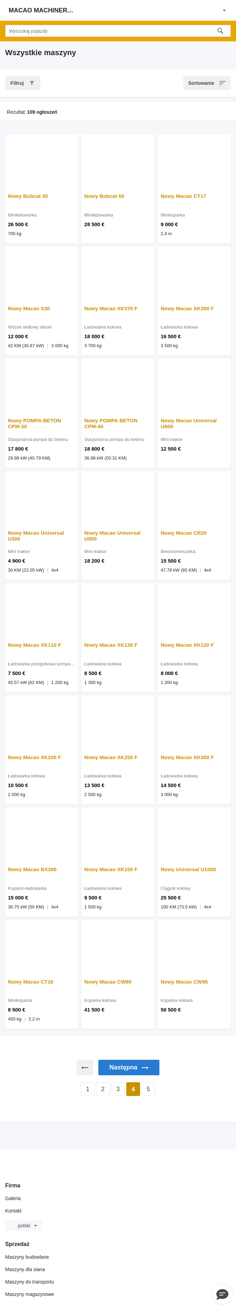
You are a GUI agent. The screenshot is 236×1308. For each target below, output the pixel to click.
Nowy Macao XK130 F (110, 645)
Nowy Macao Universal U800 (112, 536)
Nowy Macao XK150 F (110, 869)
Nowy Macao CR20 (184, 533)
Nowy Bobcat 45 (28, 196)
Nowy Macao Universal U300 (36, 536)
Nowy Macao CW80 (107, 982)
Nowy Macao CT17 (183, 196)
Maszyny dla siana (25, 1269)
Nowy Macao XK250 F (110, 757)
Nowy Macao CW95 (184, 982)
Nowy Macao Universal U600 (189, 423)
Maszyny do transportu (29, 1282)
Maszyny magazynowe (29, 1294)
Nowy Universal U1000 (188, 869)
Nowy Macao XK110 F (34, 645)
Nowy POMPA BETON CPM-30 (34, 423)
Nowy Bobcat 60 (104, 196)
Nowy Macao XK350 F (187, 308)
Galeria (13, 1198)
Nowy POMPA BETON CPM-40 (110, 423)
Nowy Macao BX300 (32, 869)
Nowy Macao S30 (29, 308)
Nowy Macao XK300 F (187, 757)
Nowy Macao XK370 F (110, 308)
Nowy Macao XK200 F (34, 757)
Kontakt (13, 1211)
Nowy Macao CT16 (30, 982)
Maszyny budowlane (27, 1257)
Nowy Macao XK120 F (187, 645)
